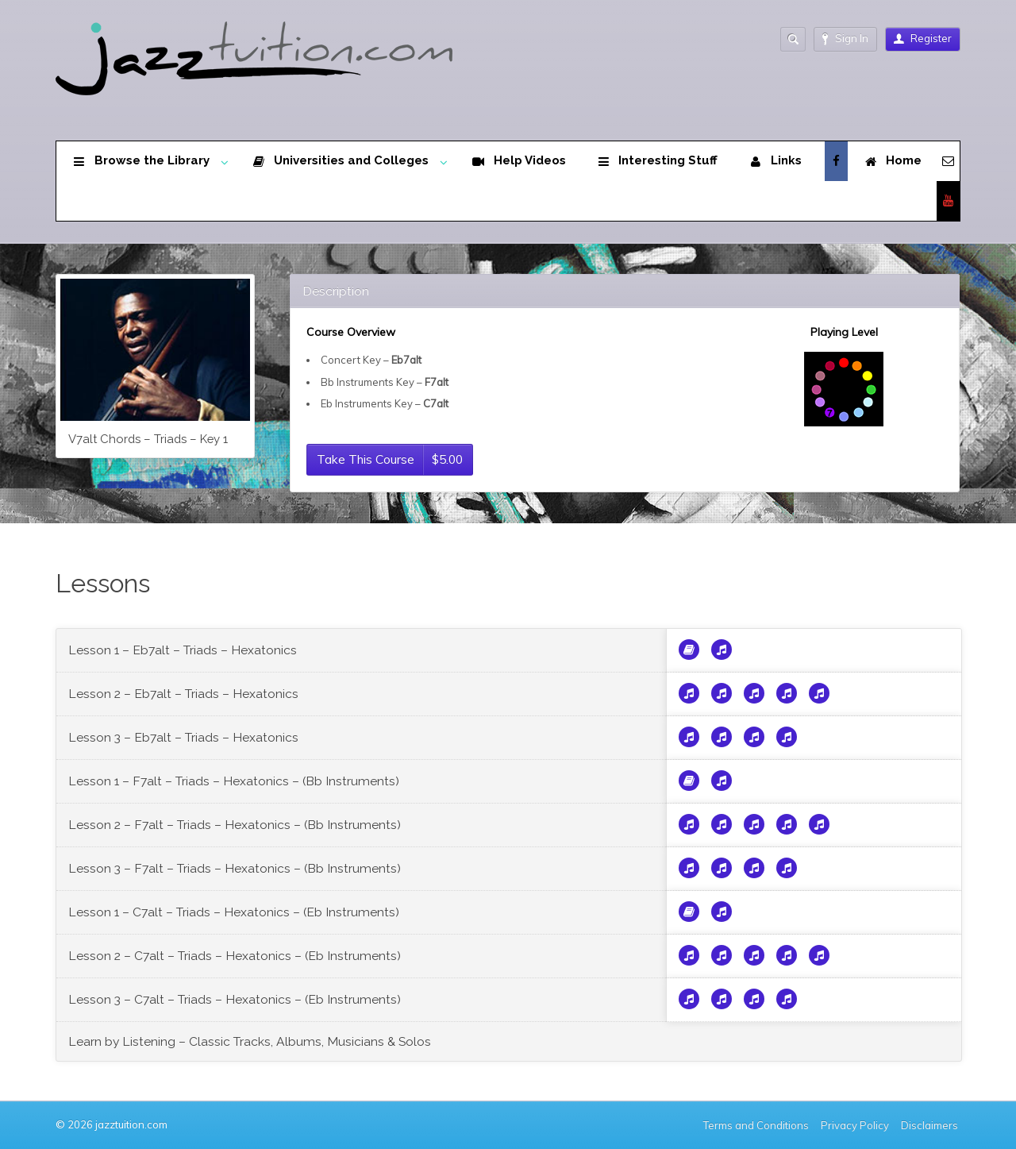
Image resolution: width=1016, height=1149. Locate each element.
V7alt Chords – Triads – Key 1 (148, 438)
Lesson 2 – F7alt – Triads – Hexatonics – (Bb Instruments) (234, 824)
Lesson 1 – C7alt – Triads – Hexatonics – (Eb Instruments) (233, 912)
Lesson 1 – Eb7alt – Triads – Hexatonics (182, 649)
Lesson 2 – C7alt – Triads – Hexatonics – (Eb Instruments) (234, 955)
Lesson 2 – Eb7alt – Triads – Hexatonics (183, 693)
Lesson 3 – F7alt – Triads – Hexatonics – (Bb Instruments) (234, 868)
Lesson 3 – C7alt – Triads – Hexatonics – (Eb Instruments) (234, 999)
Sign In (845, 38)
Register (923, 38)
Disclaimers (930, 1125)
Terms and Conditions (756, 1125)
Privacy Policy (855, 1125)
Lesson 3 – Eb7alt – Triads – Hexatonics (183, 737)
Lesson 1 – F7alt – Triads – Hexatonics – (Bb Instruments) (233, 780)
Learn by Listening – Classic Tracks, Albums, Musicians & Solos (249, 1041)
